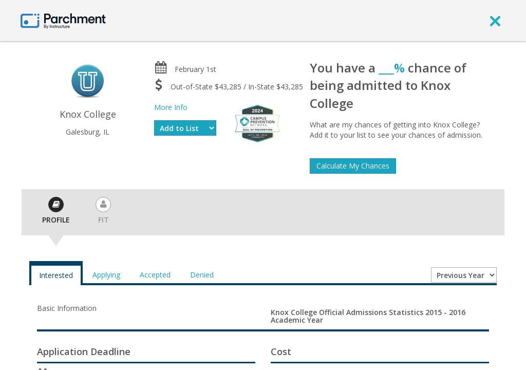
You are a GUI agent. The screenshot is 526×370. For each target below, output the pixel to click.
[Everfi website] (257, 122)
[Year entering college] (464, 275)
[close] (495, 20)
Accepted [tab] (155, 275)
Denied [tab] (202, 275)
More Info (170, 107)
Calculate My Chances (352, 166)
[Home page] (63, 20)
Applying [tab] (106, 275)
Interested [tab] (56, 275)
